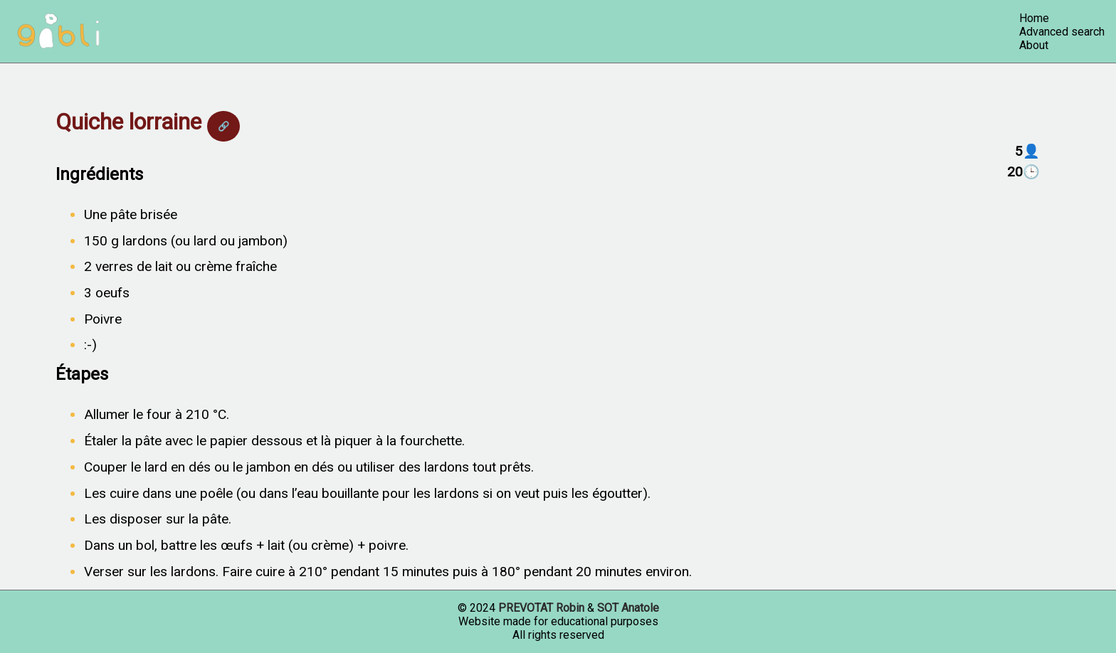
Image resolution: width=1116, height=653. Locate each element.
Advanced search (1062, 31)
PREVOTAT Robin (541, 608)
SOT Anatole (628, 608)
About (1033, 45)
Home (1034, 18)
